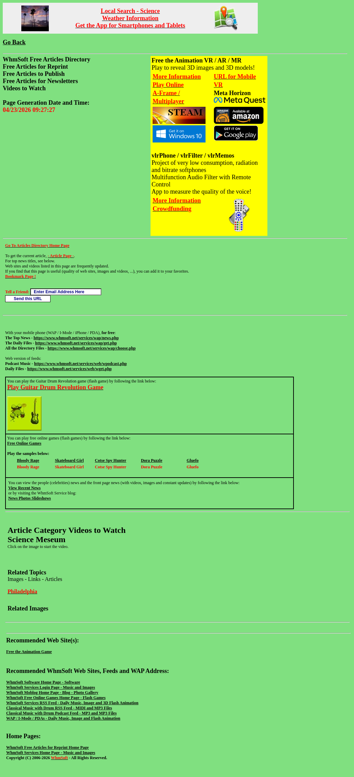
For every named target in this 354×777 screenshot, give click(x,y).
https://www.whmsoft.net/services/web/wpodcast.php (80, 363)
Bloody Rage (28, 460)
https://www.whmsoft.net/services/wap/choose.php (91, 348)
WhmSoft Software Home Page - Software (43, 682)
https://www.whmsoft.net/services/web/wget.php (69, 368)
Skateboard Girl (69, 460)
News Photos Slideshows (29, 498)
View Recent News (24, 487)
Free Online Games (24, 443)
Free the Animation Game (29, 651)
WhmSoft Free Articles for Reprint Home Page (47, 747)
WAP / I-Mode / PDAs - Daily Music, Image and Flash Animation (63, 718)
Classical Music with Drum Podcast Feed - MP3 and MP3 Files (61, 713)
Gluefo (193, 460)
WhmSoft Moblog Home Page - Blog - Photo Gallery (52, 692)
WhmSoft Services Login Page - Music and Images (50, 687)
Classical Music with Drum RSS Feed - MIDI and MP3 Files (59, 708)
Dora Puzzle (151, 460)
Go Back (14, 42)
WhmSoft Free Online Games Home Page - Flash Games (56, 697)
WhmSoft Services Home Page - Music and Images (50, 752)
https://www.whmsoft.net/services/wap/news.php (76, 337)
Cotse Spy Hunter (110, 460)
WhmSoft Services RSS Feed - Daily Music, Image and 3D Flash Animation (72, 702)
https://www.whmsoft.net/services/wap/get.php (76, 343)
